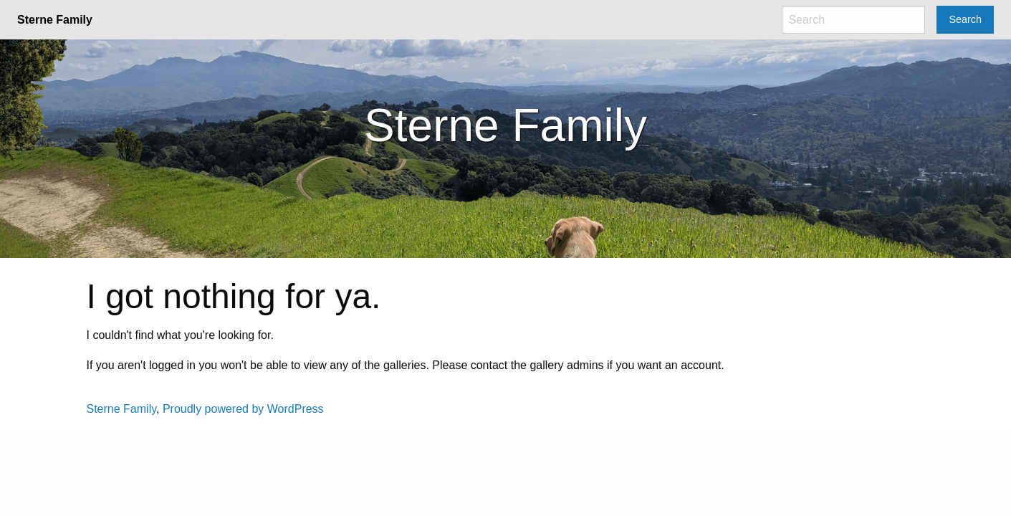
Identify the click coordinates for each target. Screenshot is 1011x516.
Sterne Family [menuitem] (54, 20)
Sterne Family (122, 409)
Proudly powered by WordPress (243, 409)
